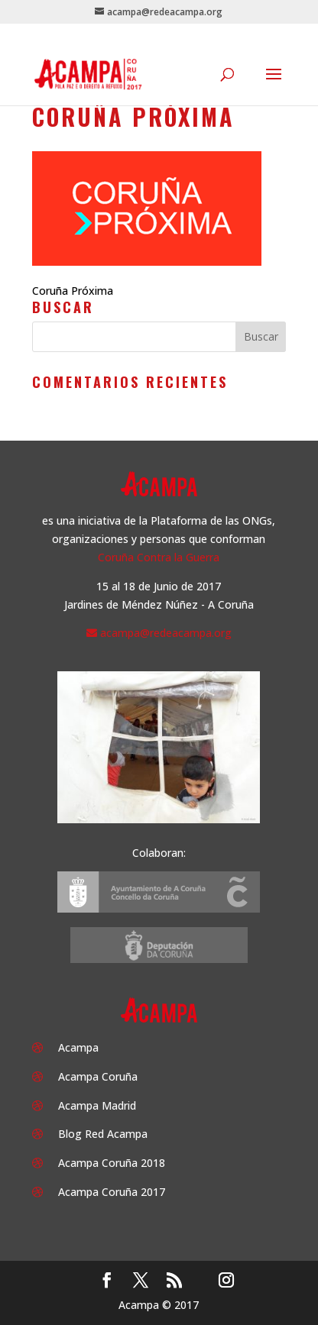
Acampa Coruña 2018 (111, 1162)
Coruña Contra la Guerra (158, 557)
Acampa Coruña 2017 (111, 1191)
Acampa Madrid (97, 1105)
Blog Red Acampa (103, 1133)
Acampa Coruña (98, 1076)
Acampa (78, 1047)
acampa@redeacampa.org (166, 632)
